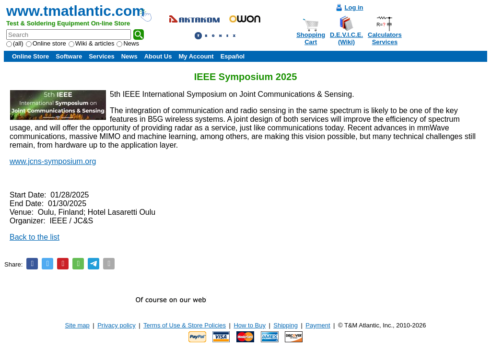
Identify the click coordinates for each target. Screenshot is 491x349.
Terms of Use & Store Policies (184, 325)
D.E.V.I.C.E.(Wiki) (346, 38)
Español (233, 56)
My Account (195, 56)
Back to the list (34, 237)
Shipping (285, 325)
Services (102, 56)
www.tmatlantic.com (75, 11)
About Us (158, 56)
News (128, 43)
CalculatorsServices (385, 38)
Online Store (30, 56)
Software (69, 56)
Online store (46, 43)
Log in (354, 7)
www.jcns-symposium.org (53, 161)
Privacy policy (116, 325)
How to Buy (249, 325)
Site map (77, 325)
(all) (14, 43)
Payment (317, 325)
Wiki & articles (92, 43)
